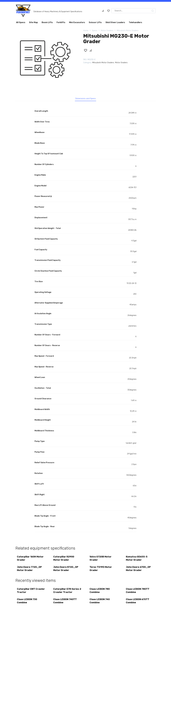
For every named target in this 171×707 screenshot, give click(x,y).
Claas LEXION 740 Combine (100, 604)
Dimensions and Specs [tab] (85, 98)
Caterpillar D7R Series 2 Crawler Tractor (67, 593)
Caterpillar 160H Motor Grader (30, 559)
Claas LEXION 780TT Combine (138, 593)
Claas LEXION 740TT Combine (65, 604)
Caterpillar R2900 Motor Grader (64, 559)
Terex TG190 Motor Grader (101, 570)
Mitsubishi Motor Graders (128, 30)
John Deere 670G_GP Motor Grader (138, 570)
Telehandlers (135, 22)
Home (85, 30)
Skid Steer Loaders (115, 22)
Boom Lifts (47, 22)
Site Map (33, 22)
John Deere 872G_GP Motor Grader (66, 570)
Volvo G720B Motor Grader (101, 559)
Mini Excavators (77, 22)
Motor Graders (107, 30)
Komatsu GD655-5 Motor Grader (137, 559)
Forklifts (61, 22)
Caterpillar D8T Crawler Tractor (26, 593)
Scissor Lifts (95, 22)
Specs (94, 30)
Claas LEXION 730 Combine (27, 604)
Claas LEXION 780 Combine (100, 593)
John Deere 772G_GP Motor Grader (29, 570)
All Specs (20, 22)
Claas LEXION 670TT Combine (138, 604)
